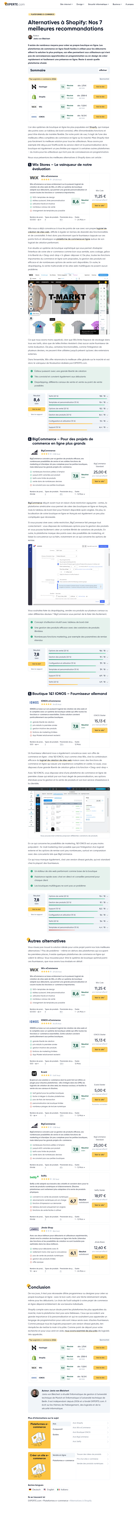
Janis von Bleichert (59, 1390)
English (49, 1489)
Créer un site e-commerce (39, 1457)
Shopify (93, 127)
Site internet (65, 4)
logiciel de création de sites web (56, 760)
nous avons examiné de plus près (81, 1331)
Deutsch (35, 1489)
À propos (130, 4)
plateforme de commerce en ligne (73, 239)
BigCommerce (35, 503)
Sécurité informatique (97, 4)
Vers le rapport (36, 414)
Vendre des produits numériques (93, 1463)
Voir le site (100, 87)
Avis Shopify (91, 1423)
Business (116, 4)
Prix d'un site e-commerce (93, 1459)
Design (80, 4)
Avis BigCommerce (91, 1437)
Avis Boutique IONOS (91, 1432)
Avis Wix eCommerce (91, 1427)
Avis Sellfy (91, 1441)
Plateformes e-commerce (39, 1425)
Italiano (62, 1489)
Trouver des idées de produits (93, 1454)
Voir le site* (100, 205)
